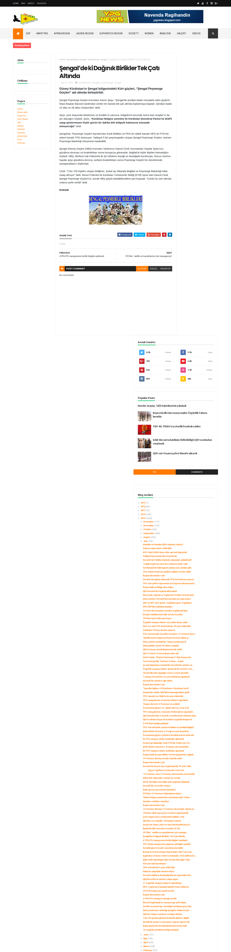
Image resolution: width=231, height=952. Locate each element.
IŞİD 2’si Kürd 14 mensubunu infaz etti (195, 426)
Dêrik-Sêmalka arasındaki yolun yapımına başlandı (192, 623)
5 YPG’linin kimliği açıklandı (189, 532)
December (182, 249)
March (180, 851)
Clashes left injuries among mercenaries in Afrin (36, 901)
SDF (28, 33)
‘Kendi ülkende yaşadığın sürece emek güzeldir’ (192, 456)
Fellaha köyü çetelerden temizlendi (194, 288)
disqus (141, 271)
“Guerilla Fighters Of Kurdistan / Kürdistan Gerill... (192, 477)
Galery (181, 33)
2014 (177, 863)
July (179, 268)
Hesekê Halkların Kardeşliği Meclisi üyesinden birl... (194, 757)
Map (23, 3)
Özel (19, 139)
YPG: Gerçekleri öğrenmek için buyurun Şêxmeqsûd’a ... (192, 328)
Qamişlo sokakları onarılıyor (190, 648)
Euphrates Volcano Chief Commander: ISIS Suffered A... (195, 733)
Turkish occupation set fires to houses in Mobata (36, 898)
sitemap (21, 143)
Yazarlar (21, 133)
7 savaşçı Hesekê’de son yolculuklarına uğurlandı (189, 463)
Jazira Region (85, 33)
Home (16, 3)
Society (134, 33)
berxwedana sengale (73, 59)
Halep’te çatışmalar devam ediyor (192, 752)
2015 (177, 246)
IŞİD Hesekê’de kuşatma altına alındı (194, 338)
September (183, 261)
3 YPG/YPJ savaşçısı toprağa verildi (193, 786)
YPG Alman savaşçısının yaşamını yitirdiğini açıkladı (192, 714)
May (179, 843)
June (180, 839)
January (181, 858)
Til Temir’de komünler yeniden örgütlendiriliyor (191, 365)
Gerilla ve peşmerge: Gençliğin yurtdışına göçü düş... (191, 797)
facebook (153, 271)
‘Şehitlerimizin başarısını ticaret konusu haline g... (192, 404)
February (181, 855)
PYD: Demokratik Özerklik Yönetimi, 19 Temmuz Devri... (194, 398)
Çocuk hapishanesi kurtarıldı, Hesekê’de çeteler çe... (190, 444)
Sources (41, 3)
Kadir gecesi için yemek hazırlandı (193, 632)
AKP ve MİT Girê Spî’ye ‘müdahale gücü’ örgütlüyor (193, 355)
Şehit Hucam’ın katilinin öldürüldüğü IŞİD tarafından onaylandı (200, 170)
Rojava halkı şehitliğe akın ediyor (192, 334)
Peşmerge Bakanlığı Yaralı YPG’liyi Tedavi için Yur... (193, 562)
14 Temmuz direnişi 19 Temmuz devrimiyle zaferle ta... (192, 657)
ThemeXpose (30, 947)
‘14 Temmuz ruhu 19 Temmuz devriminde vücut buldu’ (191, 610)
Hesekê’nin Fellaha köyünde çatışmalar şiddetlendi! (190, 293)
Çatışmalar (22, 136)
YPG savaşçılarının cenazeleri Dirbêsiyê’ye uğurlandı (191, 514)
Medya (20, 126)
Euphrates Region (111, 33)
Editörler (21, 129)
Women (149, 33)
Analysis (165, 33)
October (181, 257)
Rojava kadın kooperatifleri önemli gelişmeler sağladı (193, 581)
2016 (177, 242)
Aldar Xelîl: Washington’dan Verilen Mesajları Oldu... (193, 739)
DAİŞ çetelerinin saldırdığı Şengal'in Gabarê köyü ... (193, 804)
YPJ (180, 199)
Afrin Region (62, 33)
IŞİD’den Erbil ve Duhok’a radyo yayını (194, 762)
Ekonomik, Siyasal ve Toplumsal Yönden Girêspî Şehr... (192, 343)
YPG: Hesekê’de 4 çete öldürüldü (193, 748)
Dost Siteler (22, 119)
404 (19, 122)
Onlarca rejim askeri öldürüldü (191, 278)
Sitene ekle (22, 112)
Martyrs (42, 33)
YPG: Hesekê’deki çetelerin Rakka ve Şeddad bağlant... (195, 537)
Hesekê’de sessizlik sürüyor (191, 628)
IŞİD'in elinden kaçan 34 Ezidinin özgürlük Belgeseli (192, 527)
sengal (100, 59)
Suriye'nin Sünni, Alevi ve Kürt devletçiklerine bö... (191, 682)
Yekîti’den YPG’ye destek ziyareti (193, 393)
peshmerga (89, 59)
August (181, 265)
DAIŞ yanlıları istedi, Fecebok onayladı (195, 416)
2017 (177, 238)
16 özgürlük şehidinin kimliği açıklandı (194, 834)
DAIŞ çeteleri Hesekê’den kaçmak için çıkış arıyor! (193, 349)
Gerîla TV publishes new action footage (31, 908)
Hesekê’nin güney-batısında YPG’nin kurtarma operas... (194, 322)
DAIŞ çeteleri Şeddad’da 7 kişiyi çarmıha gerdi (191, 411)
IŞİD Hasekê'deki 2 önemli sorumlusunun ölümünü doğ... (192, 521)
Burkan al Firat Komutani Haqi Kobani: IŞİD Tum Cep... (194, 726)
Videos (196, 33)
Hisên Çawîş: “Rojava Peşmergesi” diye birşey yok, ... (193, 431)
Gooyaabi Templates (61, 947)
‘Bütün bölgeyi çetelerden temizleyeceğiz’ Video (189, 643)
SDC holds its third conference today (30, 894)
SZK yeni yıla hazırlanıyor (188, 744)
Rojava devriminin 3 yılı (187, 317)
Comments (205, 199)
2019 (177, 230)
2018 (177, 234)
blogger (130, 271)
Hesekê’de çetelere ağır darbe (191, 468)
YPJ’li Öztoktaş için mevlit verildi (192, 778)
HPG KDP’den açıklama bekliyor (192, 360)
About (31, 3)
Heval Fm (21, 116)
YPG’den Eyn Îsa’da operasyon (191, 377)
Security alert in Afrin (23, 904)
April (179, 847)
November (182, 253)
